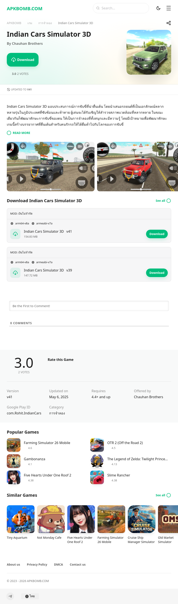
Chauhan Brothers (148, 397)
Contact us (78, 564)
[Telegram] (10, 596)
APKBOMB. (25, 8)
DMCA (58, 564)
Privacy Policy (37, 564)
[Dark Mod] (158, 8)
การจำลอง (57, 413)
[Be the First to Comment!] (89, 306)
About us (13, 564)
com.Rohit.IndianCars (24, 413)
